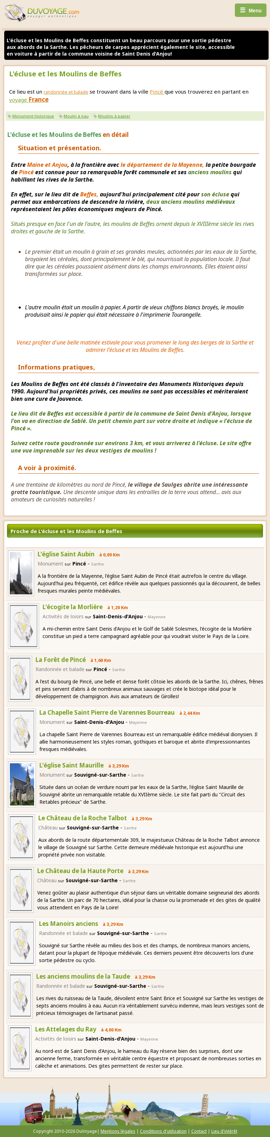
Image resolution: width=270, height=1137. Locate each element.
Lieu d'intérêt (224, 1131)
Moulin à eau (76, 116)
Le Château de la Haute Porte (80, 871)
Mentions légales (118, 1131)
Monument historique (33, 116)
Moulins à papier (114, 116)
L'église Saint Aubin (66, 554)
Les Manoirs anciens (68, 924)
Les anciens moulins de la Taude (83, 976)
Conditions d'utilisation (163, 1131)
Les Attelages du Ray (65, 1029)
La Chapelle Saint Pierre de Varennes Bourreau (107, 712)
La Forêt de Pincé (61, 660)
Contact (199, 1131)
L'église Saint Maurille (71, 765)
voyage (29, 99)
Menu (251, 10)
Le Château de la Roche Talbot (82, 818)
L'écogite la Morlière (73, 607)
